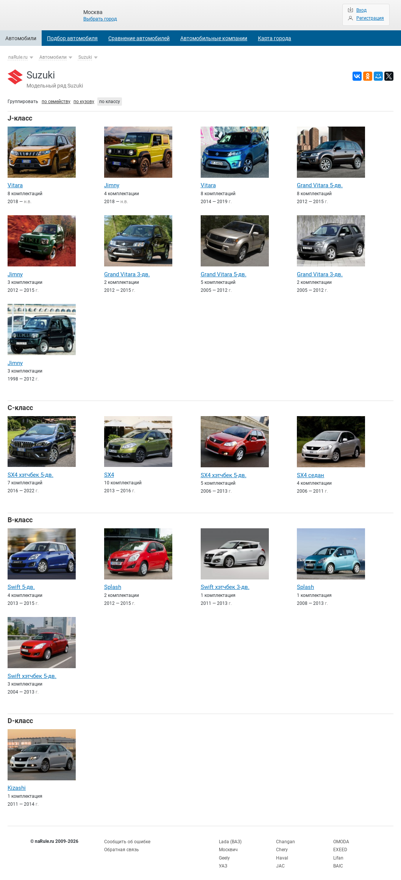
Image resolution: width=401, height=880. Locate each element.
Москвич (228, 845)
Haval (282, 853)
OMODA (341, 838)
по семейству (56, 101)
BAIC (338, 861)
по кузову (83, 101)
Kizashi (17, 784)
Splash (112, 584)
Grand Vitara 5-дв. (320, 185)
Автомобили (20, 38)
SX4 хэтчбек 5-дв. (30, 473)
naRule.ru (18, 57)
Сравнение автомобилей (139, 38)
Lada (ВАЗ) (230, 838)
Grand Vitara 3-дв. (127, 273)
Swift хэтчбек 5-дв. (32, 673)
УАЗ (223, 861)
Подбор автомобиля (72, 38)
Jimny (111, 185)
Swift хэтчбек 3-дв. (225, 584)
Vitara (15, 185)
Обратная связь (121, 845)
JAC (280, 861)
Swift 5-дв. (21, 584)
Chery (282, 845)
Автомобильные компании (213, 38)
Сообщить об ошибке (127, 838)
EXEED (340, 845)
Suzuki (85, 57)
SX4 (109, 473)
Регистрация (370, 18)
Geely (224, 853)
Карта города (274, 38)
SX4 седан (310, 473)
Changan (285, 838)
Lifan (338, 853)
